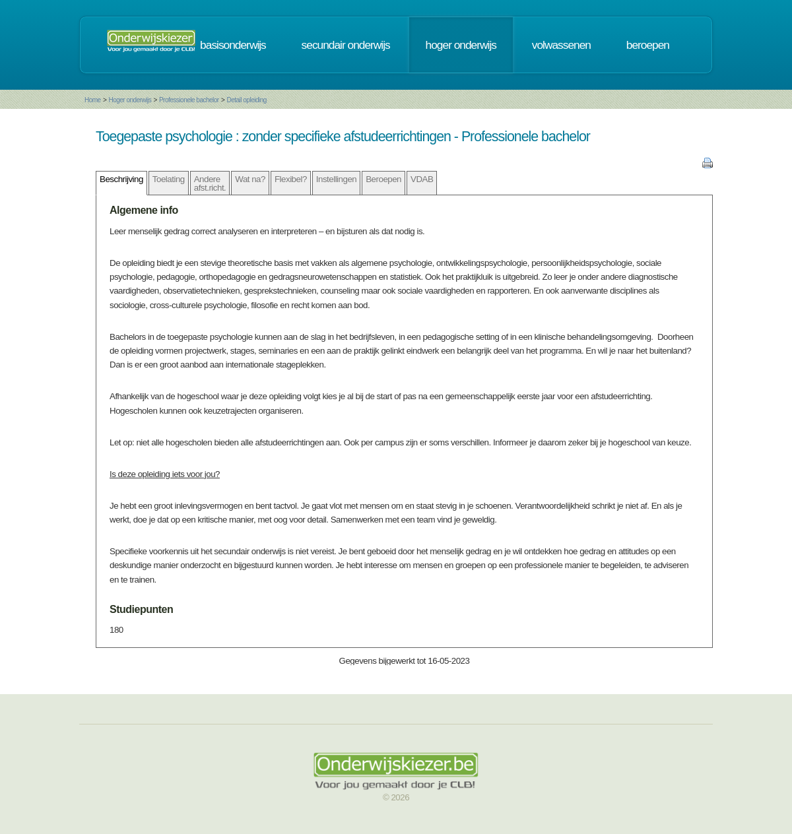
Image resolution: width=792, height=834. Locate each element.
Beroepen (383, 179)
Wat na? (250, 179)
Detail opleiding (246, 100)
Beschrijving (121, 179)
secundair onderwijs (346, 44)
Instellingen (336, 179)
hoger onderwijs (461, 44)
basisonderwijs (233, 44)
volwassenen (561, 44)
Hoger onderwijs (129, 100)
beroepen (647, 44)
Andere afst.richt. (210, 183)
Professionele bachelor (189, 100)
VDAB (422, 179)
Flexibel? (291, 179)
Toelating (168, 179)
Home (92, 100)
